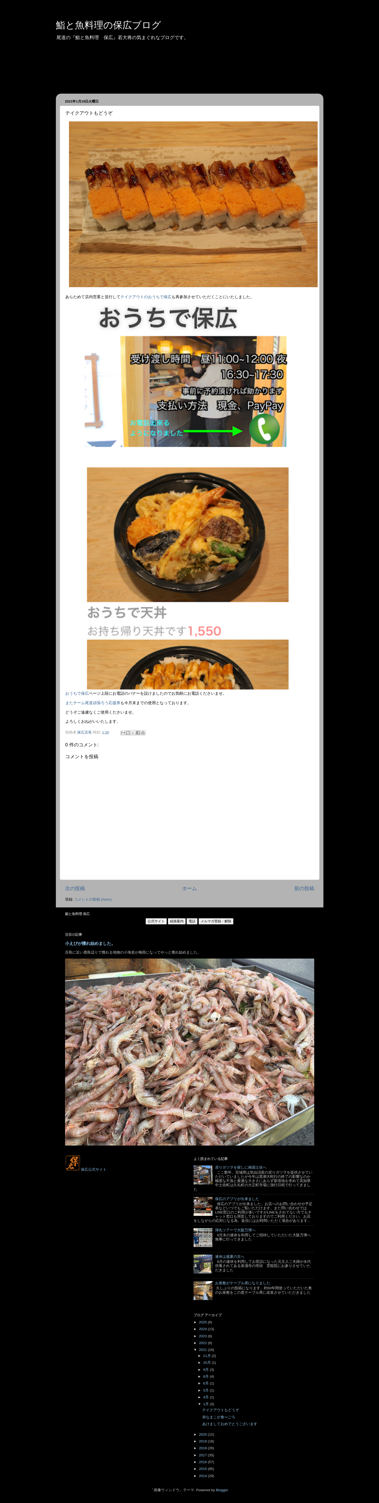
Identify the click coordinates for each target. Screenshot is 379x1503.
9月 (206, 1370)
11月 (207, 1356)
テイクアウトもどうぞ (220, 1410)
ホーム (189, 888)
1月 (206, 1404)
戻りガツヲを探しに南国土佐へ (240, 1167)
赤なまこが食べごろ (218, 1417)
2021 (203, 1350)
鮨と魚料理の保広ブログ (108, 25)
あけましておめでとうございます (229, 1424)
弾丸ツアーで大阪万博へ (235, 1230)
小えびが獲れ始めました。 (90, 943)
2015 (203, 1469)
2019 (203, 1441)
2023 (203, 1336)
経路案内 (177, 921)
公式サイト (156, 921)
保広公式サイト (85, 1170)
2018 (203, 1448)
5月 (206, 1390)
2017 (203, 1455)
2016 (203, 1462)
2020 (203, 1434)
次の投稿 (75, 888)
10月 (207, 1363)
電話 (192, 921)
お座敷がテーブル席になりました (242, 1283)
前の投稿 (304, 888)
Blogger (222, 1490)
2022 (203, 1343)
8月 (206, 1376)
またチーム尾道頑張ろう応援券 (92, 703)
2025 (203, 1322)
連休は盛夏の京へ (229, 1257)
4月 (206, 1397)
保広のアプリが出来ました (237, 1199)
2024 (203, 1329)
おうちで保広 (77, 693)
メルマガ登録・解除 (216, 921)
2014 (203, 1476)
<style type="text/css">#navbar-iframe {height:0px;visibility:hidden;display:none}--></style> (125, 1182)
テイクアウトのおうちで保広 (146, 297)
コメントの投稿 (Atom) (92, 899)
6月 (206, 1383)
